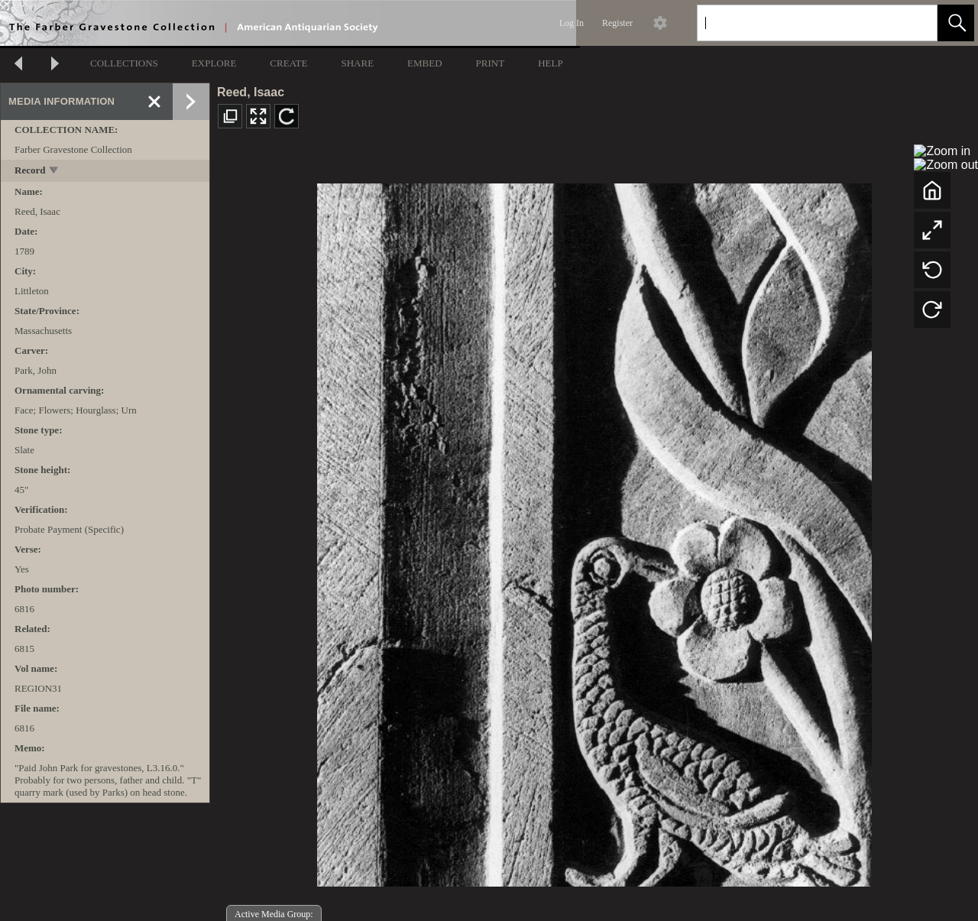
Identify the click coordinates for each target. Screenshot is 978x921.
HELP (550, 63)
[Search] (799, 23)
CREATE (288, 63)
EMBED (424, 63)
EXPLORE (214, 63)
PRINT (490, 63)
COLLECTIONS (124, 63)
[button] (956, 23)
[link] (913, 22)
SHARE (357, 63)
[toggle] (54, 171)
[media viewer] (594, 531)
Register (617, 23)
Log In (571, 23)
